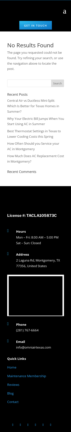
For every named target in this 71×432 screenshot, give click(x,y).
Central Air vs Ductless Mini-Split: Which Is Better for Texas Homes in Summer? (33, 106)
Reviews (13, 384)
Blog (10, 393)
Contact (13, 402)
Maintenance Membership (26, 376)
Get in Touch (35, 25)
